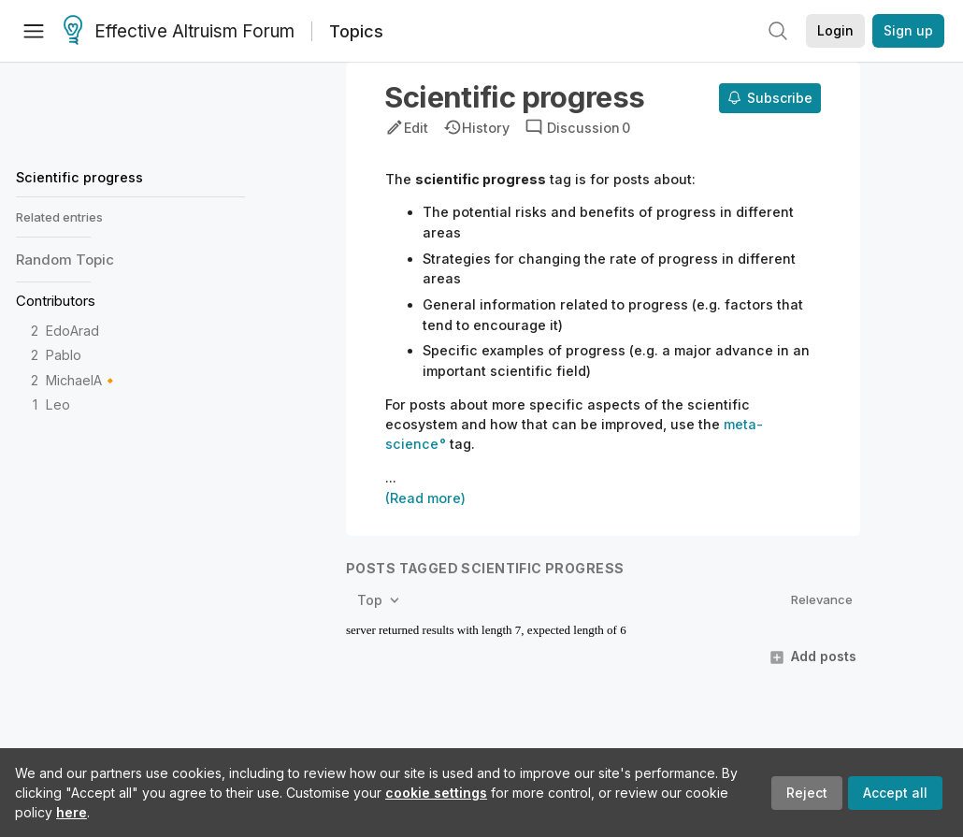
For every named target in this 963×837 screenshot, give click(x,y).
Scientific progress (79, 177)
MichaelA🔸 (82, 380)
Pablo (63, 355)
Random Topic (65, 260)
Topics (356, 31)
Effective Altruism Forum (179, 32)
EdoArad (72, 331)
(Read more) (425, 498)
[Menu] (33, 30)
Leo (58, 404)
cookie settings (436, 793)
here (71, 812)
